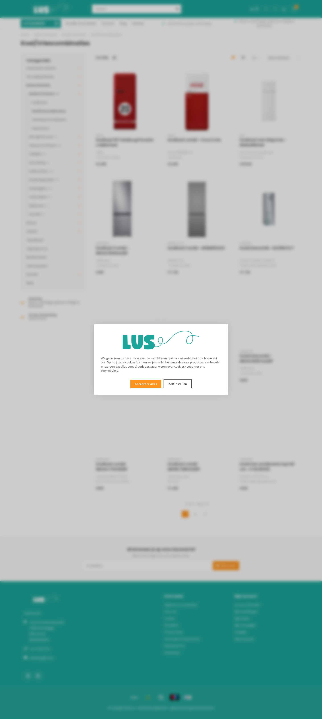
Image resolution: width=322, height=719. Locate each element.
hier (196, 367)
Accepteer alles (146, 384)
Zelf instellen (177, 384)
